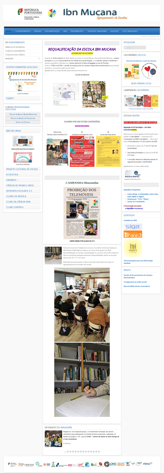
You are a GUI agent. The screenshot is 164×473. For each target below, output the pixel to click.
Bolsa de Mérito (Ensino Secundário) (137, 286)
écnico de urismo (23, 122)
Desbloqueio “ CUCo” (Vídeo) (137, 199)
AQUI (150, 162)
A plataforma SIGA (130, 220)
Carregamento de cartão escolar (135, 282)
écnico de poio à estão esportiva (23, 114)
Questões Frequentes (132, 190)
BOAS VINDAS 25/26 (141, 83)
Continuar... (67, 443)
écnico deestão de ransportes (23, 118)
